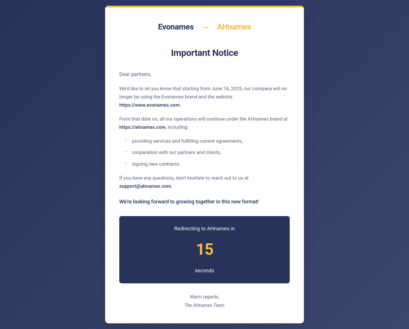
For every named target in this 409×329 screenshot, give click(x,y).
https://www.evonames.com (149, 105)
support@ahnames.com (145, 186)
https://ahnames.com (142, 127)
